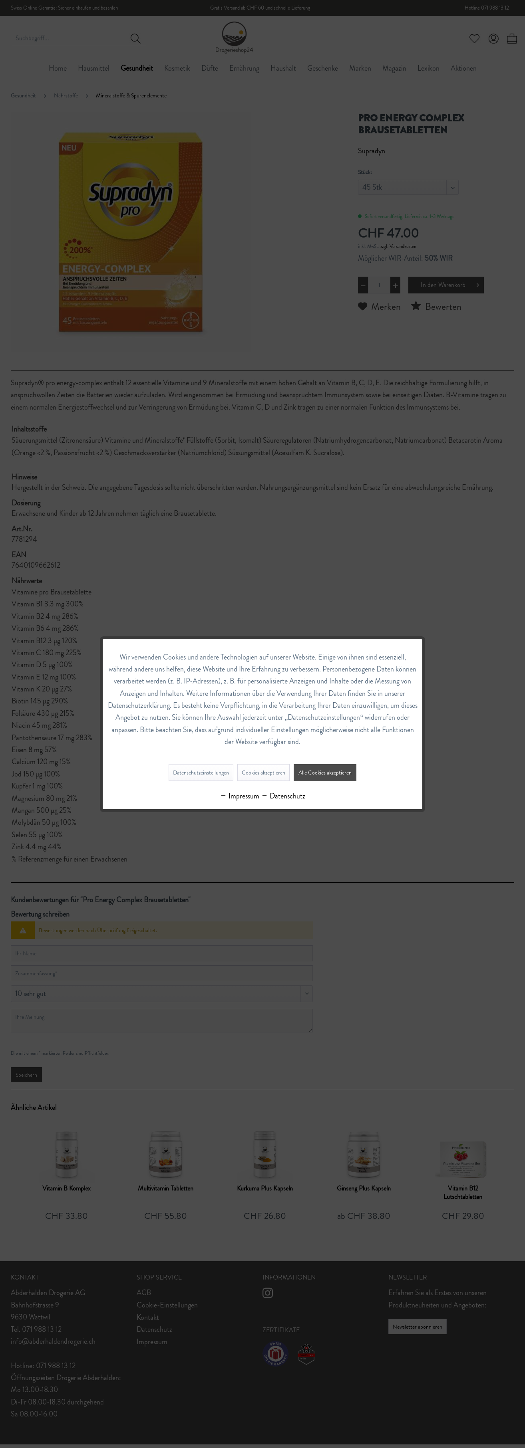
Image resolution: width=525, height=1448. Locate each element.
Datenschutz (283, 796)
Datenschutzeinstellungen (201, 772)
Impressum (239, 796)
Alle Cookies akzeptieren (325, 772)
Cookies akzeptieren (263, 772)
